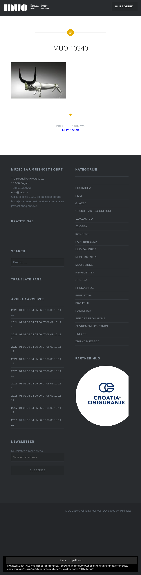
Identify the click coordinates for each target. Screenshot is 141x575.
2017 (14, 407)
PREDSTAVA (83, 295)
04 (32, 309)
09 (51, 309)
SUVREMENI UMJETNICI (91, 326)
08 (48, 322)
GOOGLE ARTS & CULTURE (93, 210)
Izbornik (126, 6)
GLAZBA (80, 203)
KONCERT (82, 234)
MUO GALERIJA (85, 249)
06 (40, 309)
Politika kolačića (86, 569)
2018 (14, 395)
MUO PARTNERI (86, 257)
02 (24, 309)
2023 (14, 334)
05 (36, 309)
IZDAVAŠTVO (84, 218)
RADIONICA (83, 310)
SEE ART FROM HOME (90, 318)
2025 (14, 309)
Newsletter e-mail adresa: (27, 451)
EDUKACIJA (83, 187)
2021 (14, 359)
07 (44, 309)
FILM (78, 195)
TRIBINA (80, 333)
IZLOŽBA (81, 226)
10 (55, 309)
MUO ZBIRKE (84, 264)
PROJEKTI (82, 303)
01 (20, 309)
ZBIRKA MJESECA (87, 341)
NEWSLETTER (85, 272)
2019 (14, 383)
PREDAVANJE (84, 287)
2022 (14, 346)
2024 (14, 322)
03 (28, 322)
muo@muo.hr (19, 192)
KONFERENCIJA (86, 241)
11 (59, 309)
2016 (14, 420)
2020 (14, 371)
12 (12, 326)
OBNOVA (81, 280)
